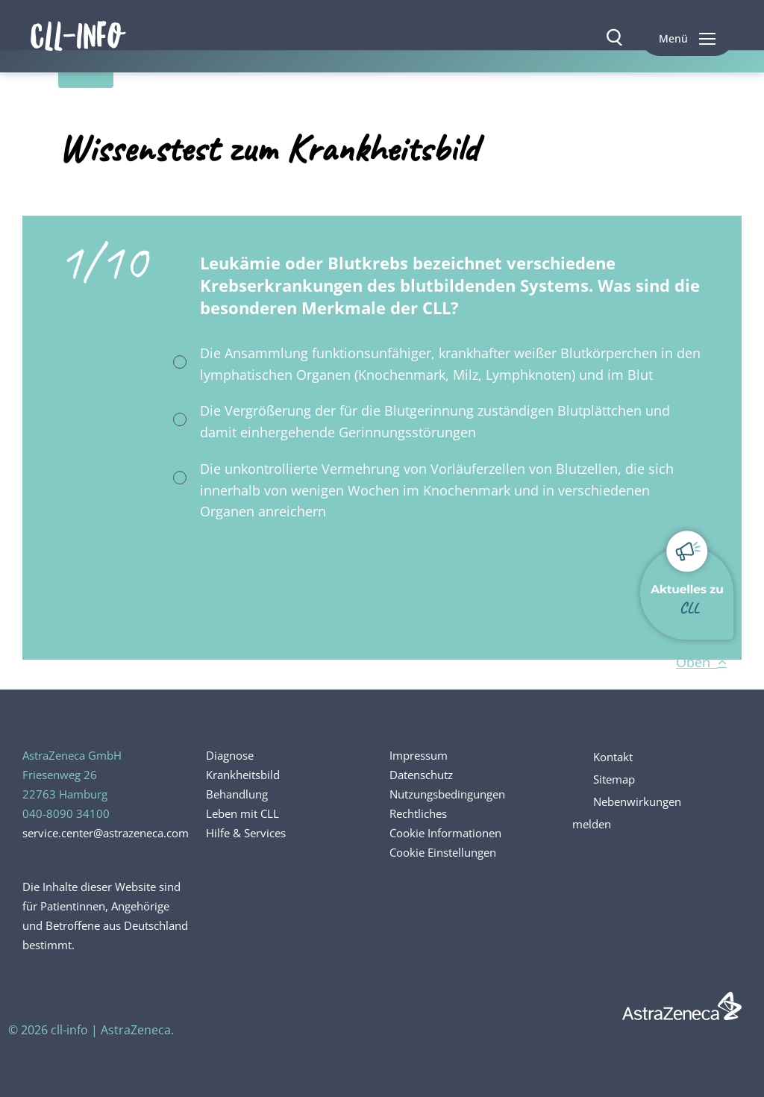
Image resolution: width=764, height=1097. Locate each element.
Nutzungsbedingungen (447, 794)
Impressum (418, 755)
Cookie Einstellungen (442, 852)
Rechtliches (418, 813)
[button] (687, 37)
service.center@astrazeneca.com (105, 832)
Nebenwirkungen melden (626, 812)
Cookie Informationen (445, 832)
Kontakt (613, 756)
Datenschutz (421, 774)
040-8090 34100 (66, 813)
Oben (701, 662)
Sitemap (614, 779)
